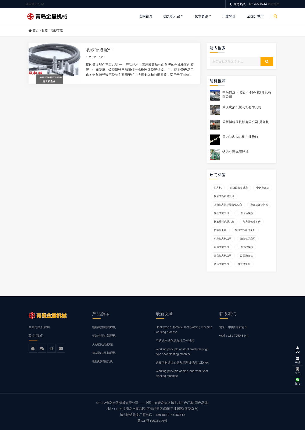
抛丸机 (218, 187)
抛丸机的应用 (247, 238)
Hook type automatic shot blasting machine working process (184, 329)
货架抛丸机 (220, 230)
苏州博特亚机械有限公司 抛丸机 (245, 122)
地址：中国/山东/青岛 (233, 327)
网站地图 (274, 4)
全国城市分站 (34, 4)
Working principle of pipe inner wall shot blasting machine (182, 373)
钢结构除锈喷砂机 (104, 327)
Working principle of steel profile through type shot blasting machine (182, 351)
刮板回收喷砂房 (239, 187)
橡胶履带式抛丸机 (224, 221)
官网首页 (145, 16)
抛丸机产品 (172, 16)
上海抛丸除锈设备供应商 (228, 204)
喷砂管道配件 (99, 49)
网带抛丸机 (244, 264)
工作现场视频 (245, 213)
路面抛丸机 (246, 255)
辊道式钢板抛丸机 (245, 230)
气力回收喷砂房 (252, 221)
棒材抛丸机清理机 (104, 352)
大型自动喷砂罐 (102, 344)
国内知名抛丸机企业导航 (240, 137)
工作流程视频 (245, 247)
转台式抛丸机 (221, 264)
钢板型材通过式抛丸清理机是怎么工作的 (182, 362)
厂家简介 (229, 16)
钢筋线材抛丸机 (102, 361)
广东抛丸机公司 (223, 238)
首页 (36, 30)
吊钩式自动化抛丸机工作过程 (175, 340)
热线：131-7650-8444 (233, 335)
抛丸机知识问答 (259, 204)
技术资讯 (201, 16)
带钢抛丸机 (262, 187)
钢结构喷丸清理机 (235, 151)
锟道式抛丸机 (221, 247)
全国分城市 (255, 16)
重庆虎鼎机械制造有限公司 (242, 107)
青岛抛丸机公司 (223, 255)
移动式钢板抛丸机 (224, 196)
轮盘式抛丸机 (221, 213)
